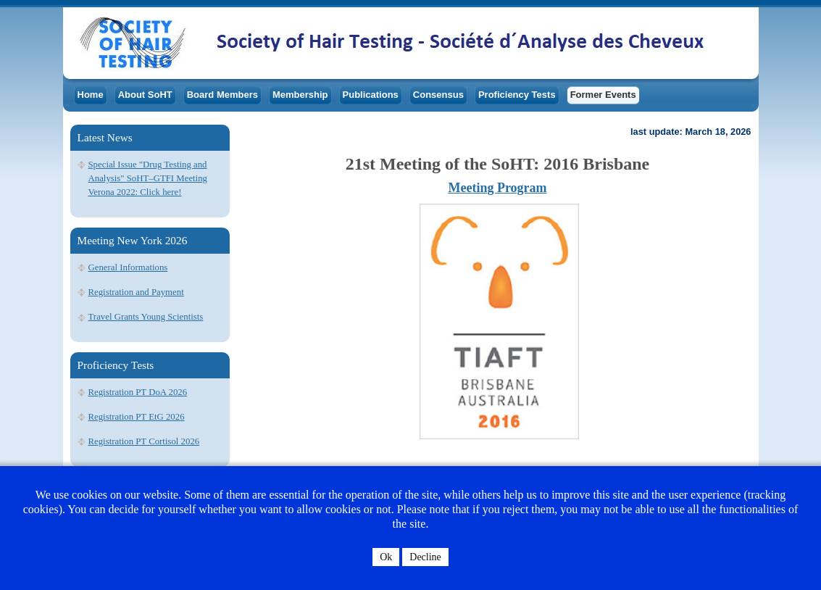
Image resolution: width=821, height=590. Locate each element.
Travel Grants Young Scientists (146, 317)
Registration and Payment (136, 292)
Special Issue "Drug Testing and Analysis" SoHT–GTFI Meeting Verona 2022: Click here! (147, 178)
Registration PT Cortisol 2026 (144, 441)
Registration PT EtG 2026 (136, 417)
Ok (386, 557)
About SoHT (145, 94)
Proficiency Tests (517, 94)
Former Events (603, 94)
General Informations (128, 267)
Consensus (438, 94)
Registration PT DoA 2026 (138, 392)
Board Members (222, 94)
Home (91, 94)
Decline (425, 557)
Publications (371, 94)
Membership (300, 94)
